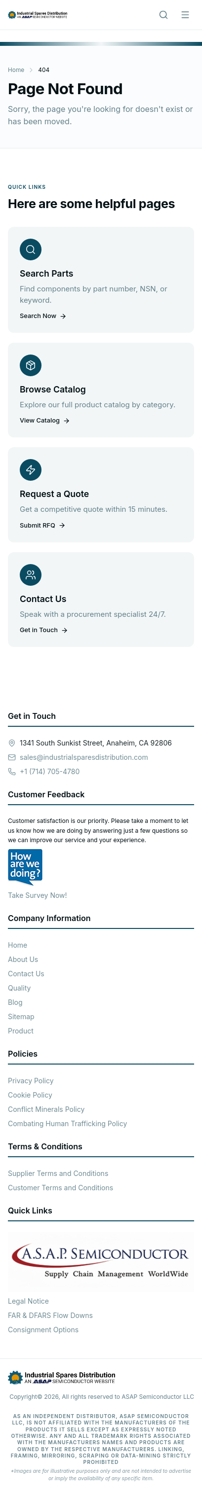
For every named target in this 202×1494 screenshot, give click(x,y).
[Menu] (185, 15)
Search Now (43, 316)
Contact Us (26, 973)
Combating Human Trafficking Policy (67, 1123)
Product (21, 1031)
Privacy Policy (31, 1080)
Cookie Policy (30, 1095)
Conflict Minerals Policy (46, 1109)
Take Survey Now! (37, 895)
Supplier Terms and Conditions (58, 1173)
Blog (15, 1002)
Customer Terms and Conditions (60, 1187)
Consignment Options (43, 1329)
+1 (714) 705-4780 (50, 771)
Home (16, 69)
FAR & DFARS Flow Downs (50, 1315)
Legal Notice (28, 1301)
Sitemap (21, 1016)
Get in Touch (44, 630)
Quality (19, 988)
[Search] (163, 15)
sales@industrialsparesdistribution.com (84, 757)
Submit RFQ (43, 525)
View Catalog (45, 420)
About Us (23, 959)
